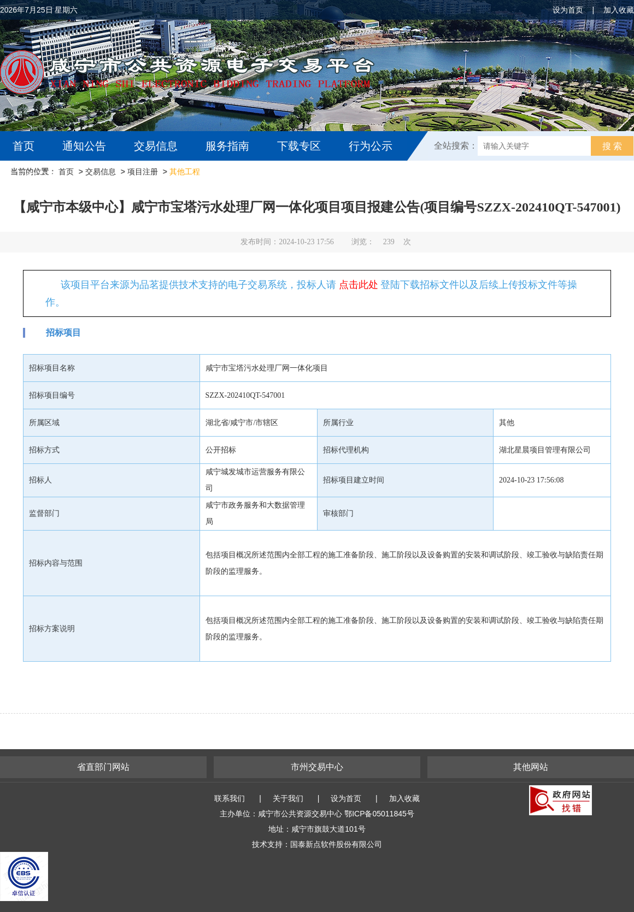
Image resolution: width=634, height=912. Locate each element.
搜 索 (612, 146)
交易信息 (156, 146)
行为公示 (370, 146)
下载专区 (299, 146)
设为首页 (568, 9)
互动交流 (37, 175)
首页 (23, 146)
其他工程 (184, 171)
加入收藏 (618, 9)
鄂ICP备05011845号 (379, 813)
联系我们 (229, 798)
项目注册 (142, 171)
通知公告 (84, 146)
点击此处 (358, 284)
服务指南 (227, 146)
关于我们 (288, 798)
